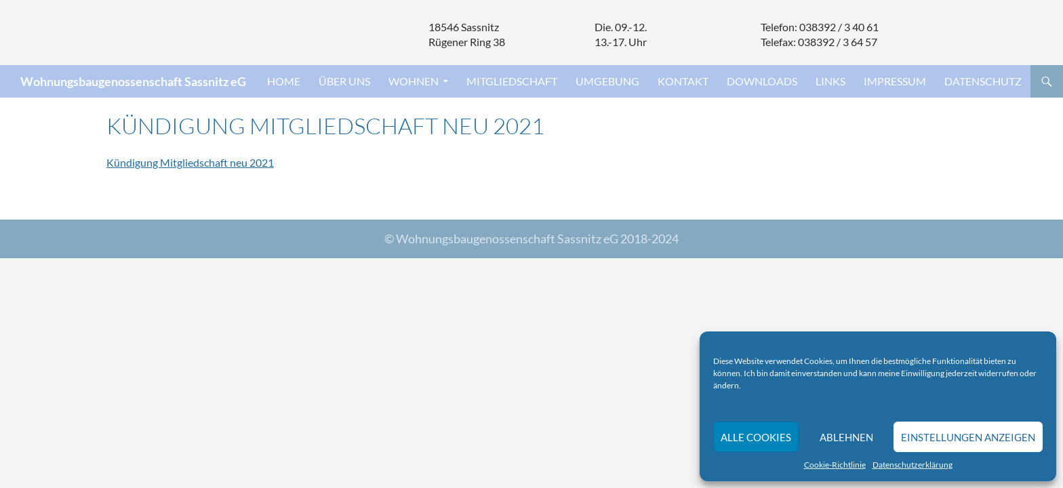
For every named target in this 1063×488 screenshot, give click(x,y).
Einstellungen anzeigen (968, 437)
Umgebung (607, 81)
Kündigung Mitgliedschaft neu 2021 (190, 162)
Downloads (762, 81)
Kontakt (683, 81)
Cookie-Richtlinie (835, 465)
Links (830, 81)
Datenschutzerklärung (912, 465)
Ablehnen (846, 437)
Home (283, 81)
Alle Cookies (756, 437)
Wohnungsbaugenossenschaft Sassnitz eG (133, 81)
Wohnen (413, 81)
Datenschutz (983, 81)
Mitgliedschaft (511, 81)
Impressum (895, 81)
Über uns (344, 81)
